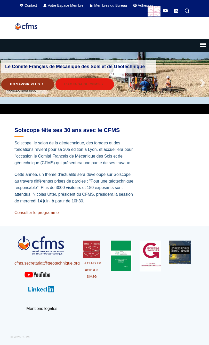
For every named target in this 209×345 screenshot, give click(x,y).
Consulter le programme (36, 212)
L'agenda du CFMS (84, 84)
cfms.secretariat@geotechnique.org (47, 263)
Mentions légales (41, 308)
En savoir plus (27, 84)
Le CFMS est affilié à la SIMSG (92, 269)
